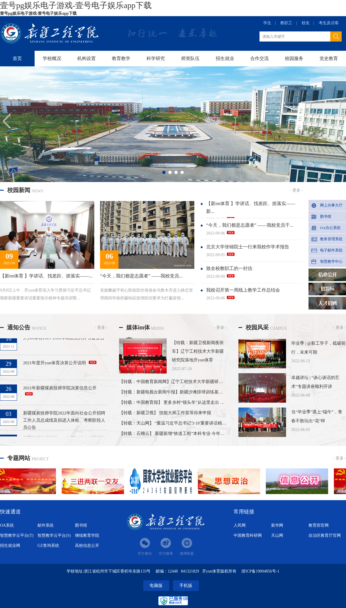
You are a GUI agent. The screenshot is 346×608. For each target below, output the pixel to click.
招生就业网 (10, 545)
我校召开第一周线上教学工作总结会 (243, 290)
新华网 (277, 525)
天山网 (277, 535)
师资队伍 (190, 58)
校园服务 (294, 58)
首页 (17, 58)
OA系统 (7, 525)
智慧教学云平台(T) (16, 535)
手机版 (185, 585)
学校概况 (52, 58)
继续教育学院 (87, 535)
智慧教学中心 (331, 261)
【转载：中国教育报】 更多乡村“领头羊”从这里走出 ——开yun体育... (185, 402)
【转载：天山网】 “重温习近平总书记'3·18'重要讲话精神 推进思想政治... (188, 423)
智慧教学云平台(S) (54, 535)
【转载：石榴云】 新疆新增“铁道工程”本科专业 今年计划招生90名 (182, 433)
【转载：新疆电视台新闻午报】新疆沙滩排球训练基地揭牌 (175, 392)
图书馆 (325, 216)
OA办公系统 (330, 228)
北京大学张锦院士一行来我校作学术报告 (247, 246)
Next (337, 121)
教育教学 (121, 58)
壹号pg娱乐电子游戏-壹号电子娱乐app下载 (76, 5)
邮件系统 (45, 525)
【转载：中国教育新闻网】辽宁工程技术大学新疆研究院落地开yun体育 (187, 381)
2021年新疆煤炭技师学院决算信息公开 (60, 389)
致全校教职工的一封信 (229, 268)
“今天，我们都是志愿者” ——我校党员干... (249, 225)
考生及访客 (329, 23)
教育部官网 (319, 525)
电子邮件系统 (331, 250)
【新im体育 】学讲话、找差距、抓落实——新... (250, 207)
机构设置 (86, 58)
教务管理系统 (331, 239)
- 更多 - (296, 190)
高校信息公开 (87, 545)
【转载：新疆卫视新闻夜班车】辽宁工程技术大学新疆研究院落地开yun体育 (198, 351)
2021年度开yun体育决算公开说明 (54, 364)
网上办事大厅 (331, 205)
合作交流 (259, 58)
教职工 (286, 23)
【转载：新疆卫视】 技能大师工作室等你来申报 (165, 412)
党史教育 (328, 58)
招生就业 (225, 58)
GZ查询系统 (48, 545)
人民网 (240, 525)
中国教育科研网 (248, 535)
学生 (267, 23)
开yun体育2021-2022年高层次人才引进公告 (64, 339)
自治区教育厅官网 (325, 535)
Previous (8, 121)
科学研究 (155, 58)
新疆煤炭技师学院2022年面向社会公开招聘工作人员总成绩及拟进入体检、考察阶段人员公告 (64, 421)
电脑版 (156, 585)
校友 (306, 23)
